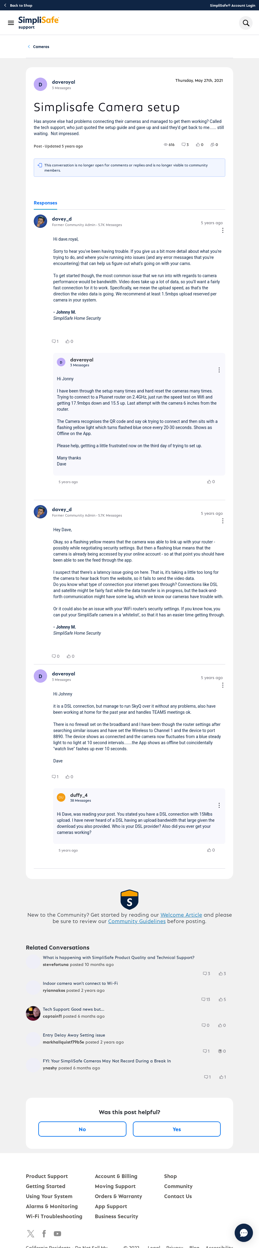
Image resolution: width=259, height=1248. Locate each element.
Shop (170, 1178)
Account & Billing (116, 1178)
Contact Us (178, 1198)
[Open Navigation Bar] (11, 23)
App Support (111, 1208)
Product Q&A (82, 47)
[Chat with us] (227, 1233)
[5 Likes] (225, 1002)
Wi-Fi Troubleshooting (54, 1218)
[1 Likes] (225, 1079)
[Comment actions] (222, 233)
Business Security (116, 1218)
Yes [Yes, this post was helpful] (177, 1131)
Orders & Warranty (118, 1198)
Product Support (47, 1178)
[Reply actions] (219, 372)
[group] (169, 147)
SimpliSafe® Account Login (232, 5)
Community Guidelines (137, 923)
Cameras (114, 47)
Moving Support (115, 1188)
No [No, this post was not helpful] (82, 1131)
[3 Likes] (225, 976)
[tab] (45, 205)
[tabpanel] (129, 541)
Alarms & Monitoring (52, 1208)
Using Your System (49, 1198)
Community (48, 47)
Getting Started (45, 1188)
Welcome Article (181, 916)
